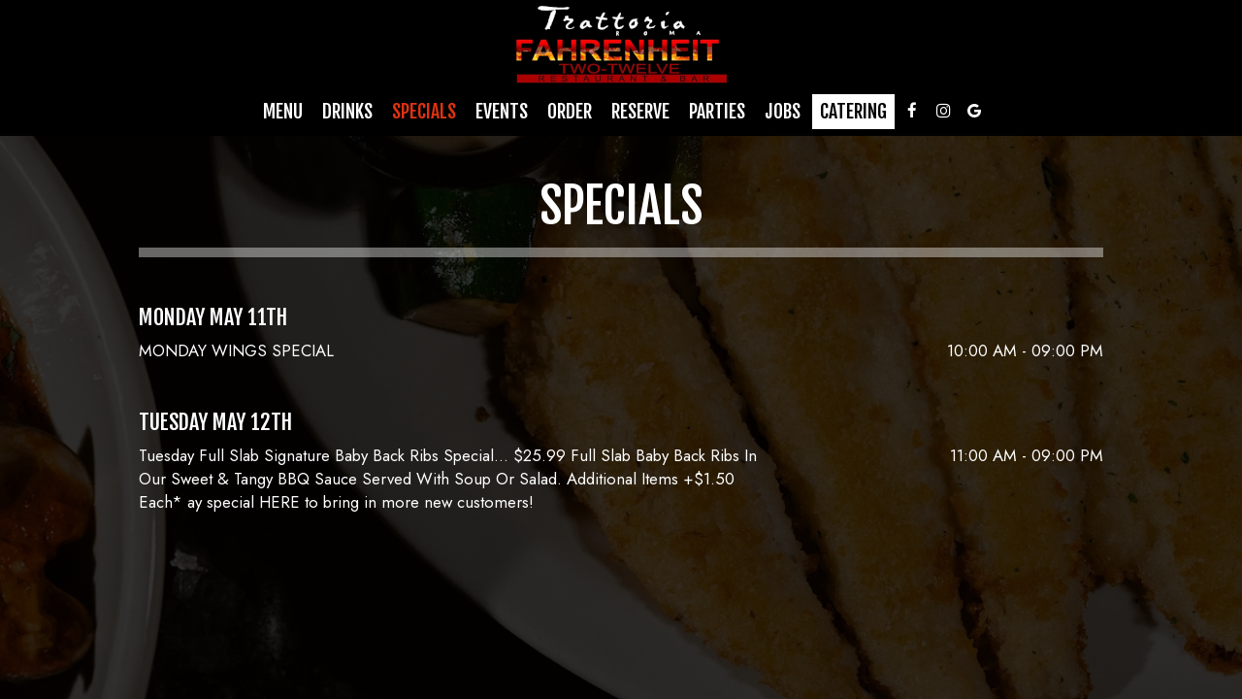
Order (569, 111)
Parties (717, 111)
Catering (853, 111)
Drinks (347, 111)
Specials (424, 111)
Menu (283, 111)
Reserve (640, 111)
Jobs (783, 111)
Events (501, 111)
